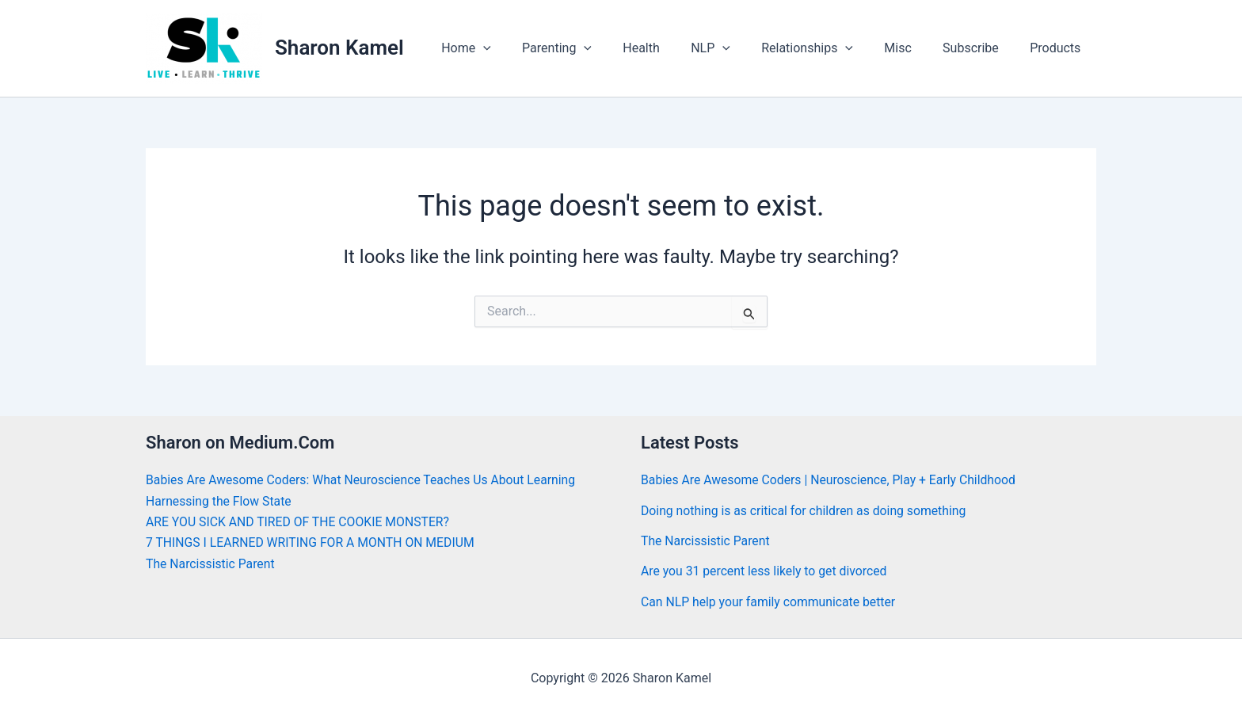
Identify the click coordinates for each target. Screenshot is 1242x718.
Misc (913, 47)
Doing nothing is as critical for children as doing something (806, 510)
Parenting (595, 48)
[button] (527, 48)
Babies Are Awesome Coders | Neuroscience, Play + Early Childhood (831, 479)
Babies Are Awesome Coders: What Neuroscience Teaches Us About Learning (364, 479)
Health (672, 47)
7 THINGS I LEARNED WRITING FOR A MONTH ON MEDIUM (312, 542)
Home (510, 48)
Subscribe (979, 47)
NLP (736, 48)
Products (1058, 47)
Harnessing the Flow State (220, 501)
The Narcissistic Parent (211, 563)
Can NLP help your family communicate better (770, 601)
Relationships (828, 48)
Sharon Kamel (339, 47)
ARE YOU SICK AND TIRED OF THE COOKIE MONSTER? (300, 521)
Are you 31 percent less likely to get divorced (765, 571)
